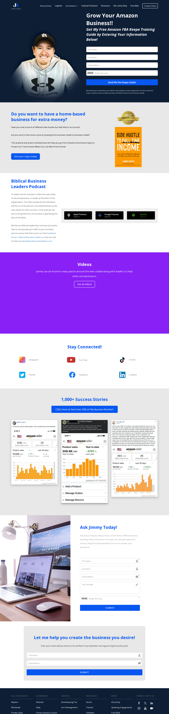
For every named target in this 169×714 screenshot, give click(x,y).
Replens (14, 703)
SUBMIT (110, 608)
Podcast (89, 708)
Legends (58, 6)
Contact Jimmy (150, 6)
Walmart (40, 703)
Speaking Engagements (121, 708)
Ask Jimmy (115, 703)
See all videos (84, 284)
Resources (105, 6)
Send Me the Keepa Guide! (122, 82)
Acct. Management (69, 708)
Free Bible (134, 6)
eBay (38, 708)
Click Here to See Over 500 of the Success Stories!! (85, 409)
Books (89, 703)
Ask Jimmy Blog (120, 6)
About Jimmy (45, 6)
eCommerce (71, 6)
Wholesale (15, 708)
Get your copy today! (25, 156)
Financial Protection (89, 6)
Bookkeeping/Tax (69, 703)
